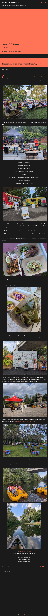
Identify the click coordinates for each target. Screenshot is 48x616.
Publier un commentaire (14, 51)
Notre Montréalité (10, 2)
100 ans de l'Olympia (10, 44)
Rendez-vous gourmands (33, 76)
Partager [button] (4, 51)
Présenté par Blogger (24, 614)
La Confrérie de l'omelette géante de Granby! (24, 421)
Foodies (8, 566)
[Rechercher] (42, 2)
